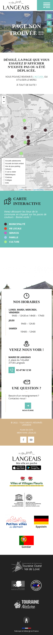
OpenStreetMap (38, 190)
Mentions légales (26, 432)
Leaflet (21, 190)
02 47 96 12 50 (23, 370)
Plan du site (26, 429)
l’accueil (38, 76)
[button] (4, 98)
